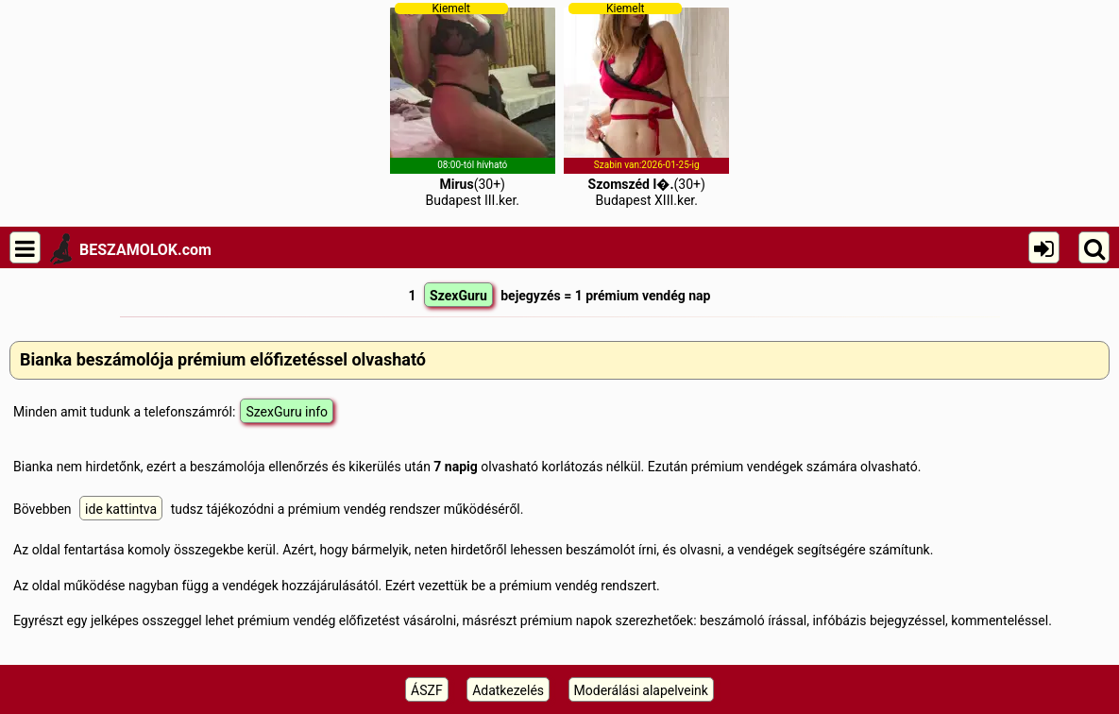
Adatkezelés (508, 690)
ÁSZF (427, 690)
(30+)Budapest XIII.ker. (646, 105)
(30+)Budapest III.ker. (472, 105)
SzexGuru (458, 295)
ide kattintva (121, 509)
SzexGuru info (287, 411)
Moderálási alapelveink (641, 690)
